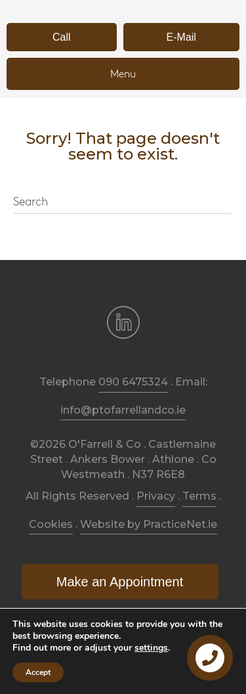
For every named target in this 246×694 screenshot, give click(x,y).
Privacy (155, 496)
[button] (62, 37)
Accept (38, 672)
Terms (199, 496)
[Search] (123, 203)
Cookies (51, 524)
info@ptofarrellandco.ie (123, 410)
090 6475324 (133, 382)
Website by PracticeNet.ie (148, 524)
